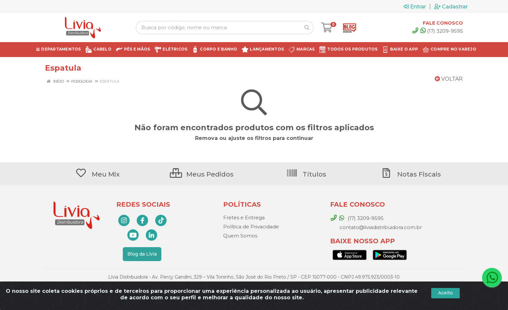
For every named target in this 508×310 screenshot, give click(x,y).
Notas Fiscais (411, 174)
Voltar (449, 79)
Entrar (415, 6)
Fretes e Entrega (244, 217)
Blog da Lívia (142, 254)
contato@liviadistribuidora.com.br (380, 227)
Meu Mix (97, 174)
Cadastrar (451, 6)
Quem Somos (240, 236)
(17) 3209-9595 (442, 31)
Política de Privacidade (251, 227)
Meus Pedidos (202, 174)
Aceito (445, 293)
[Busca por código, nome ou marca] (218, 27)
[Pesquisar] (307, 27)
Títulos (306, 174)
